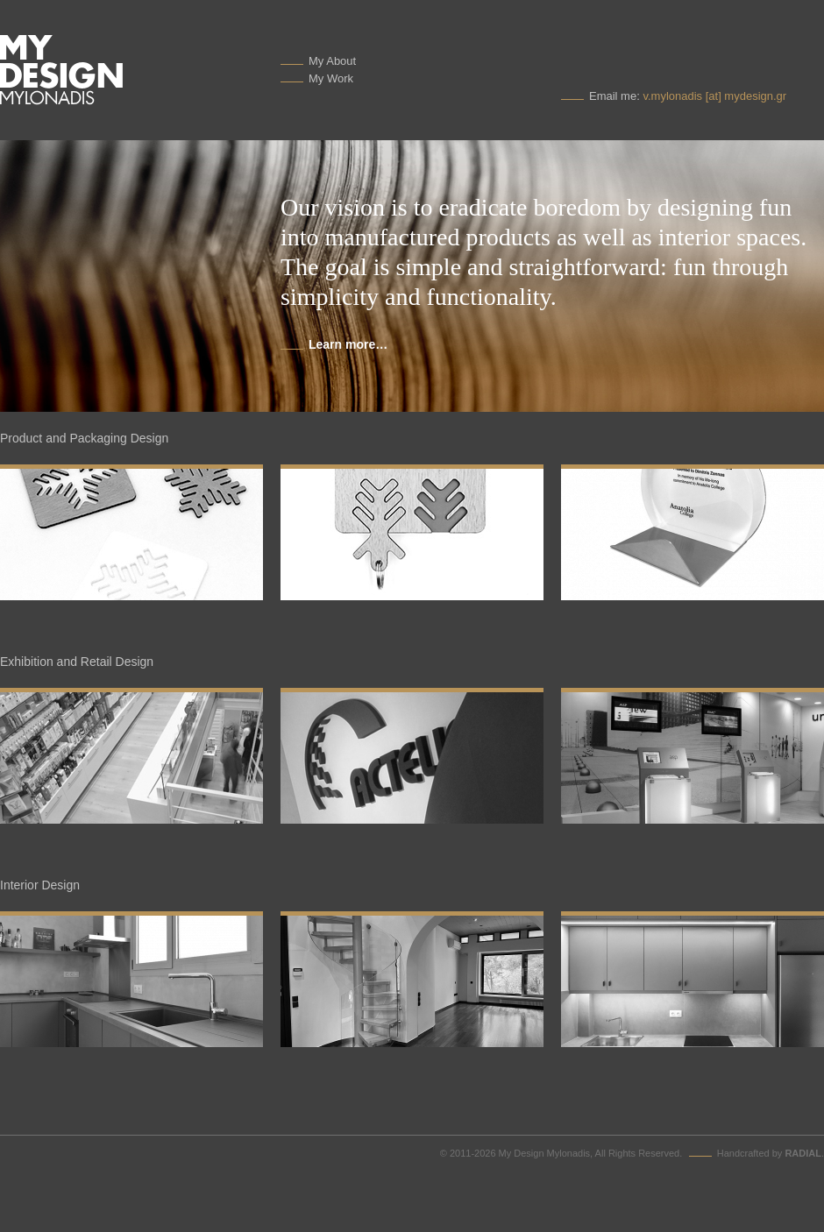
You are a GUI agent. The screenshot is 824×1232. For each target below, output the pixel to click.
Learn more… (348, 344)
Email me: (687, 96)
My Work (331, 78)
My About (332, 60)
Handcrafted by (769, 1153)
